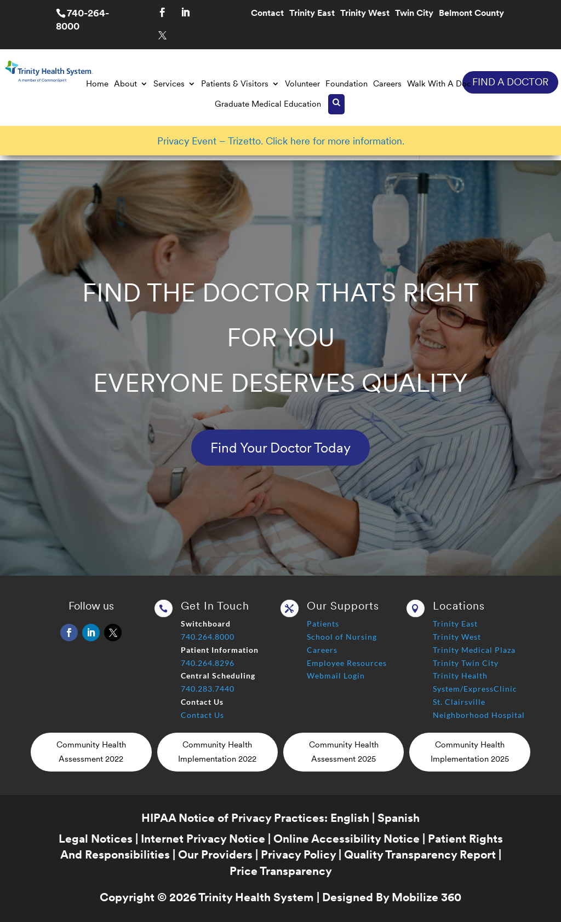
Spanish (398, 818)
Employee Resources (347, 663)
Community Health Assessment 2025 (344, 752)
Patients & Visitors (234, 84)
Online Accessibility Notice (346, 838)
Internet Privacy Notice (203, 838)
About (125, 84)
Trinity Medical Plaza (474, 649)
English (349, 818)
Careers (387, 84)
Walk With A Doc (439, 84)
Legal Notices (96, 838)
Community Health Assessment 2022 (91, 752)
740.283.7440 (207, 688)
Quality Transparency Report (420, 854)
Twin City (414, 13)
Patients (323, 623)
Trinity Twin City (466, 663)
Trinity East (312, 13)
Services (169, 84)
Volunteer (302, 84)
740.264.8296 (207, 663)
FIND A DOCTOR (510, 82)
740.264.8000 (207, 636)
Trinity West (365, 13)
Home (97, 84)
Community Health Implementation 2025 (470, 752)
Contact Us (202, 715)
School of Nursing (342, 636)
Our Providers (215, 854)
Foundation (346, 84)
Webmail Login (336, 675)
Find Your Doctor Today (280, 447)
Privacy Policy (298, 854)
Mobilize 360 (426, 897)
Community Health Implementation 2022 (217, 752)
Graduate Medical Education (268, 104)
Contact (267, 13)
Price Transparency (281, 871)
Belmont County (471, 13)
